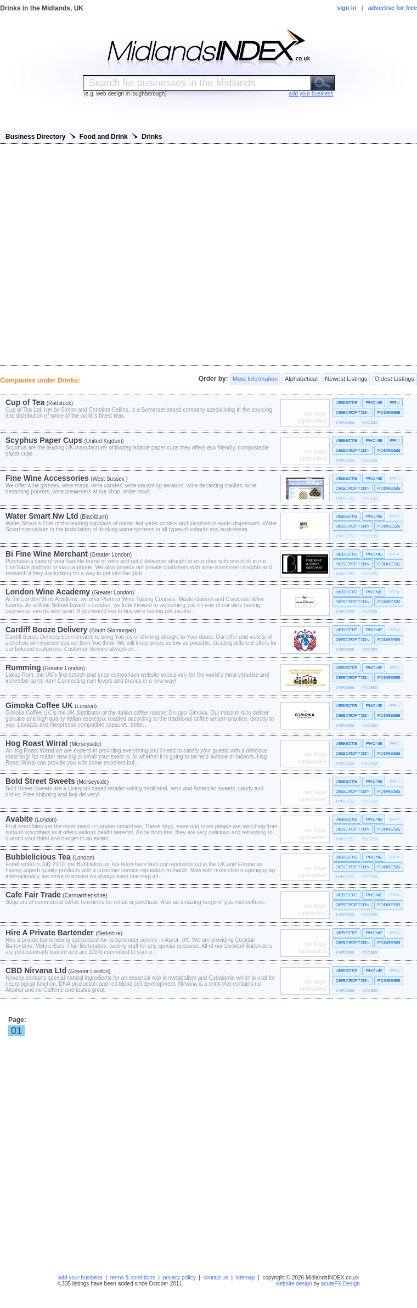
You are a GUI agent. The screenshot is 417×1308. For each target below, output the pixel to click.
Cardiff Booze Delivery (46, 629)
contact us (215, 1278)
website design (294, 1284)
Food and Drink (104, 137)
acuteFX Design (340, 1284)
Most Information (255, 379)
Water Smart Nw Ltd (41, 516)
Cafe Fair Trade (33, 894)
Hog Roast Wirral (36, 743)
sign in (346, 7)
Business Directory (35, 137)
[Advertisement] (209, 254)
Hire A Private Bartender (49, 932)
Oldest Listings (394, 379)
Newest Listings (346, 379)
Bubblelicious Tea (38, 856)
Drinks (152, 137)
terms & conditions (132, 1278)
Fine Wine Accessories (47, 478)
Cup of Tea (24, 402)
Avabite (19, 819)
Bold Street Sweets (40, 781)
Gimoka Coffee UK (39, 705)
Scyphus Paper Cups (43, 440)
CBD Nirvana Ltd (35, 970)
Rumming (23, 667)
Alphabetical (301, 379)
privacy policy (179, 1278)
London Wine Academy (47, 591)
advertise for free (392, 7)
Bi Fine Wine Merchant (46, 553)
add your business (80, 1278)
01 (16, 1030)
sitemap (245, 1278)
